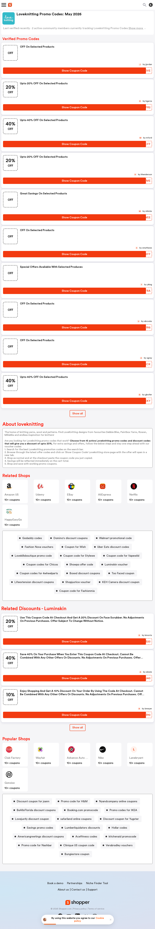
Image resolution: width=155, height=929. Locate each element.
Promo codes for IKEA (123, 810)
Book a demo (55, 883)
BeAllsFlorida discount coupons (36, 810)
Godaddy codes (32, 538)
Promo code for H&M (74, 801)
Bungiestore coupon (76, 854)
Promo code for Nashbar (36, 845)
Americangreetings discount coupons (41, 836)
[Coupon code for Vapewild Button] (121, 556)
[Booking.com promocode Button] (81, 810)
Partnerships (74, 883)
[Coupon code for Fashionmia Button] (75, 591)
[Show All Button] (78, 727)
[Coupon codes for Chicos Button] (41, 564)
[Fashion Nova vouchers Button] (38, 547)
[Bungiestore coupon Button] (75, 854)
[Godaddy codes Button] (31, 538)
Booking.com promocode (82, 810)
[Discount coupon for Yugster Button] (120, 819)
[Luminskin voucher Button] (114, 564)
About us (63, 889)
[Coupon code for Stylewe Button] (78, 556)
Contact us (78, 889)
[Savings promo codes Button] (39, 828)
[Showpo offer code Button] (80, 564)
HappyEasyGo (13, 519)
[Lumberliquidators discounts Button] (81, 828)
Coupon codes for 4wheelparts (39, 573)
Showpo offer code (81, 564)
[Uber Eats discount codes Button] (112, 547)
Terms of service (96, 909)
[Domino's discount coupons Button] (69, 538)
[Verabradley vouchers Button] (118, 845)
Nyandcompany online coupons (118, 801)
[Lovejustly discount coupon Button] (31, 819)
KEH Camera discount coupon (120, 582)
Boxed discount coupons (84, 573)
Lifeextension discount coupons (34, 582)
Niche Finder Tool (97, 883)
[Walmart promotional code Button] (114, 538)
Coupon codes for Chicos (42, 564)
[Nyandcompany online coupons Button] (117, 801)
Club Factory (12, 757)
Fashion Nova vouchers (39, 547)
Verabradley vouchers (119, 845)
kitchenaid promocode (122, 836)
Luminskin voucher (116, 564)
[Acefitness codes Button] (85, 836)
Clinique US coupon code (78, 845)
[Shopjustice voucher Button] (76, 582)
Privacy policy (79, 909)
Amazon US (12, 494)
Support (92, 889)
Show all (77, 727)
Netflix (133, 494)
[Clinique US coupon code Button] (77, 845)
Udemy (40, 494)
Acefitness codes (86, 836)
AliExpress (104, 494)
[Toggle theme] (151, 5)
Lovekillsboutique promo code (33, 555)
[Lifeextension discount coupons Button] (33, 582)
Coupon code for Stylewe (79, 555)
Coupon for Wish (75, 547)
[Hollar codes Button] (118, 828)
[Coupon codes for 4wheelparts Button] (38, 573)
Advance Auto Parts (79, 757)
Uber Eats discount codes (113, 547)
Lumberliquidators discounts (82, 827)
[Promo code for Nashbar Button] (35, 845)
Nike (101, 757)
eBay (70, 494)
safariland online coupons (76, 819)
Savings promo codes (40, 827)
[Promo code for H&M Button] (73, 801)
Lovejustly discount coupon (32, 819)
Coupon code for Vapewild (122, 555)
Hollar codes (119, 827)
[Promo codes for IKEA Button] (122, 810)
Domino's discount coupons (70, 538)
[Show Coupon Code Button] (74, 70)
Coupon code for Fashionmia (77, 591)
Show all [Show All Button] (77, 413)
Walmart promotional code (115, 538)
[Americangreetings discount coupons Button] (40, 836)
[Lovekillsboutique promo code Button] (32, 556)
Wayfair (40, 757)
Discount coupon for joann (33, 801)
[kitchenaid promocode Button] (121, 836)
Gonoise (10, 782)
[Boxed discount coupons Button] (83, 573)
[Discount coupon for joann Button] (32, 801)
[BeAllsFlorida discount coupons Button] (35, 810)
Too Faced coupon (123, 573)
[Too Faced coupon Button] (121, 573)
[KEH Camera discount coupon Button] (119, 582)
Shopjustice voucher (78, 582)
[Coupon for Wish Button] (74, 547)
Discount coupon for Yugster (121, 819)
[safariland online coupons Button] (74, 819)
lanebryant (136, 757)
